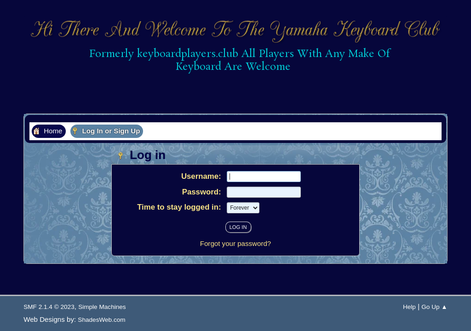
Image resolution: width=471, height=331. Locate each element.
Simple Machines (102, 306)
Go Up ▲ (434, 306)
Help (409, 306)
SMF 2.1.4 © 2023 (49, 306)
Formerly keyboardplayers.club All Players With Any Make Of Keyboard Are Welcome (236, 60)
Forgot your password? (235, 243)
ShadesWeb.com (101, 319)
